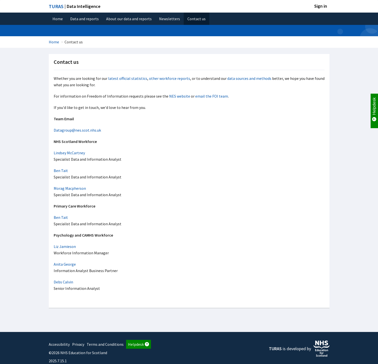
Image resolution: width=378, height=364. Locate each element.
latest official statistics (127, 78)
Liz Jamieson (65, 246)
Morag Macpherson (70, 188)
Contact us (196, 18)
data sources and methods (249, 78)
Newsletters (169, 18)
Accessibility (59, 344)
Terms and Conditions (105, 344)
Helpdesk (138, 344)
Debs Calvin (63, 281)
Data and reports (84, 18)
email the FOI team (211, 96)
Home (57, 18)
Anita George (65, 264)
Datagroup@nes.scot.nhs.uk (77, 130)
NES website (179, 96)
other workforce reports (169, 78)
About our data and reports (129, 18)
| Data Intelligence (74, 6)
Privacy (78, 344)
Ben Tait (61, 170)
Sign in (320, 6)
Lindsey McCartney (69, 152)
